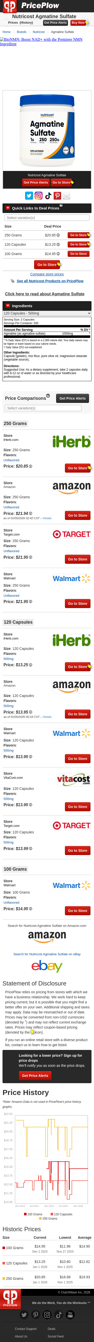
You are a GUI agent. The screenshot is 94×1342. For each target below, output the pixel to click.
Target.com (12, 534)
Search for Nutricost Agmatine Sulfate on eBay (46, 954)
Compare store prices (47, 274)
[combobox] (47, 218)
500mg (9, 659)
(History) (26, 22)
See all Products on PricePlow (50, 281)
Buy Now (79, 22)
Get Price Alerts (55, 22)
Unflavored (11, 460)
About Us (21, 1336)
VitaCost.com (13, 778)
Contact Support (26, 1329)
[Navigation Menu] (85, 6)
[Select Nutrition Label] (47, 313)
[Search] (73, 6)
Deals (51, 1329)
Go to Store (62, 182)
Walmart (10, 578)
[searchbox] (48, 218)
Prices (13, 22)
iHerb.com (11, 440)
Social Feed (55, 1336)
